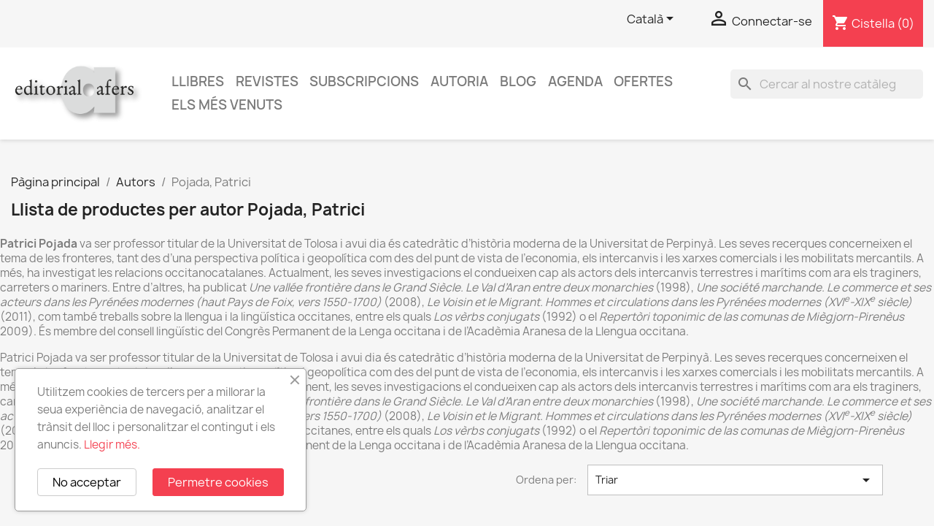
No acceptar (87, 482)
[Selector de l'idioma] (653, 19)
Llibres (197, 81)
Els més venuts (226, 105)
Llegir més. (112, 444)
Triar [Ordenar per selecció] (735, 480)
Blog (518, 81)
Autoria (459, 81)
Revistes (267, 81)
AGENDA (575, 81)
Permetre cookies (218, 482)
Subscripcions (364, 81)
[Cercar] (826, 84)
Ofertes (643, 81)
